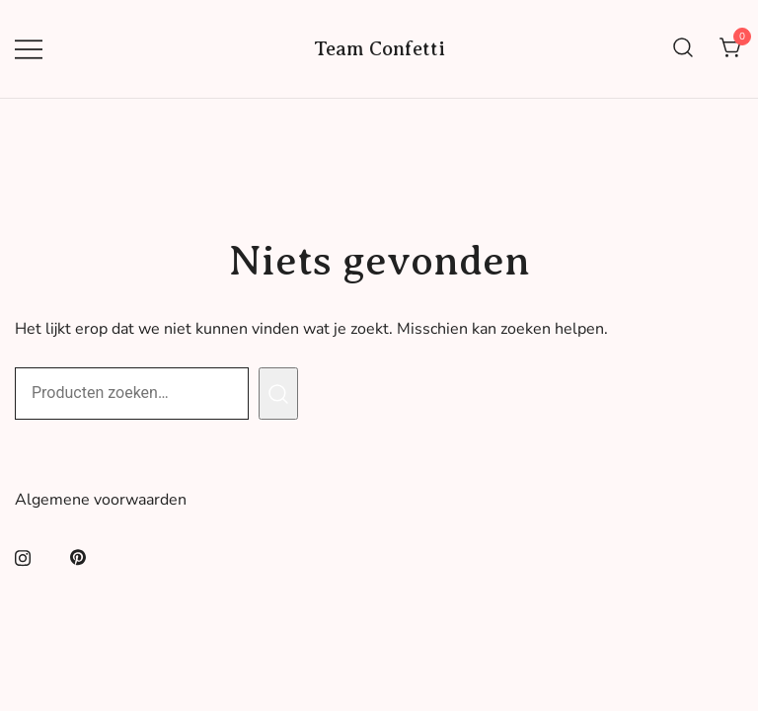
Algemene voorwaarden (101, 500)
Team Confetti (379, 49)
